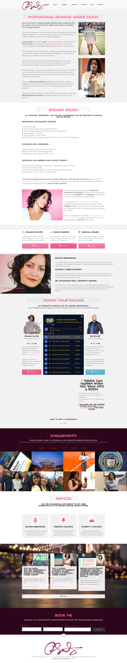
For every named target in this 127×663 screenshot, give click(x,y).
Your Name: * (25, 626)
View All (63, 596)
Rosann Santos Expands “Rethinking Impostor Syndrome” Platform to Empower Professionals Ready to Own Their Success (91, 572)
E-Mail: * (45, 626)
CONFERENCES (53, 448)
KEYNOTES (64, 448)
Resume (92, 246)
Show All (42, 448)
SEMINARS (73, 448)
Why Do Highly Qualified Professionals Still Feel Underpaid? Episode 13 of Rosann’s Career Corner (35, 572)
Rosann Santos (48, 657)
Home (47, 4)
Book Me (100, 4)
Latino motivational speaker (85, 202)
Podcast (84, 4)
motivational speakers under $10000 (59, 42)
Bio (35, 246)
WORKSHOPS (84, 448)
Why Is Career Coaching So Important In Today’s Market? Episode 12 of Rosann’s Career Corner (63, 572)
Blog (92, 4)
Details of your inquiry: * (71, 626)
